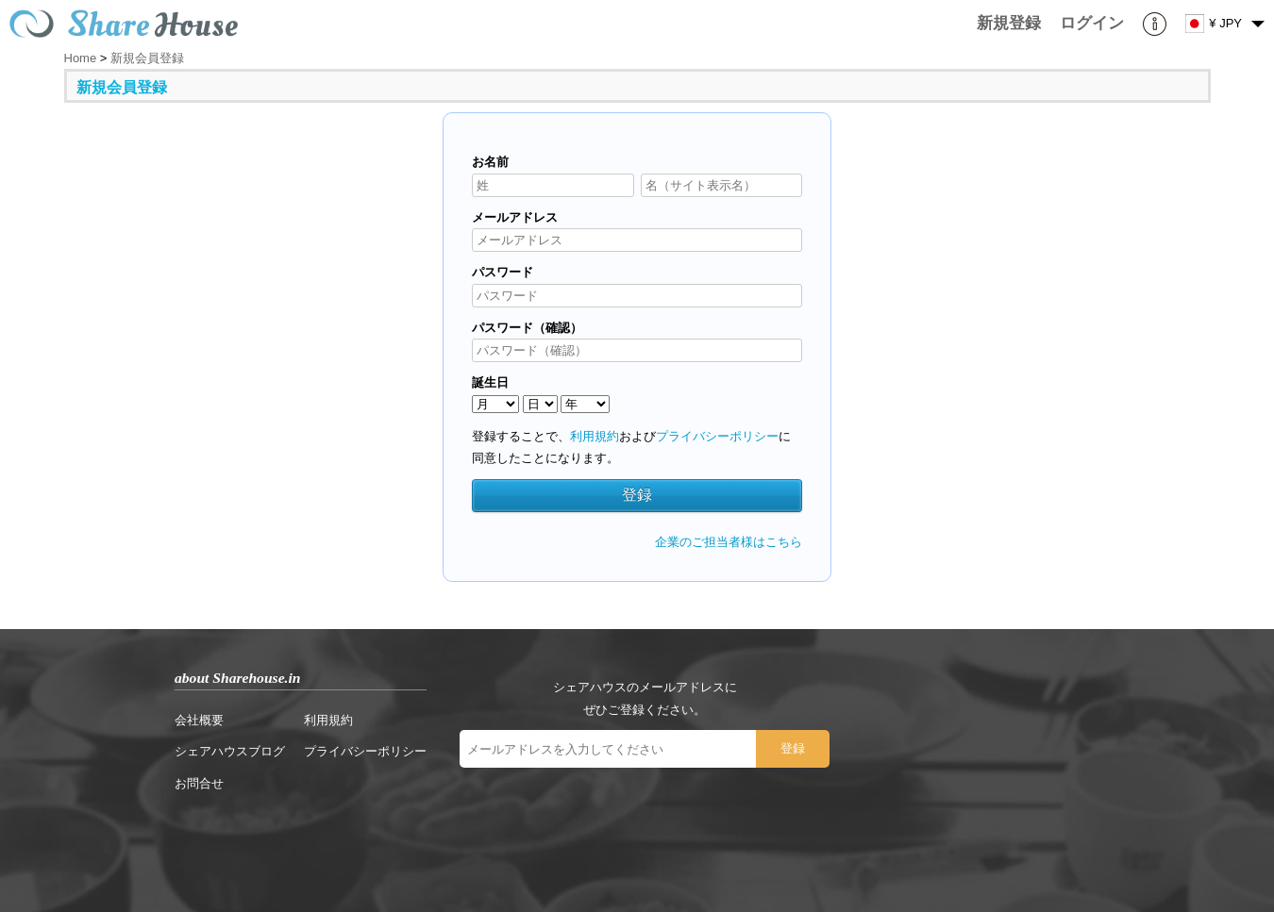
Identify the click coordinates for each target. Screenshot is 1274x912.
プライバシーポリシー (717, 436)
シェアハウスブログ (230, 751)
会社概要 (199, 720)
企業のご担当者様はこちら (728, 542)
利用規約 (594, 436)
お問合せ (199, 783)
